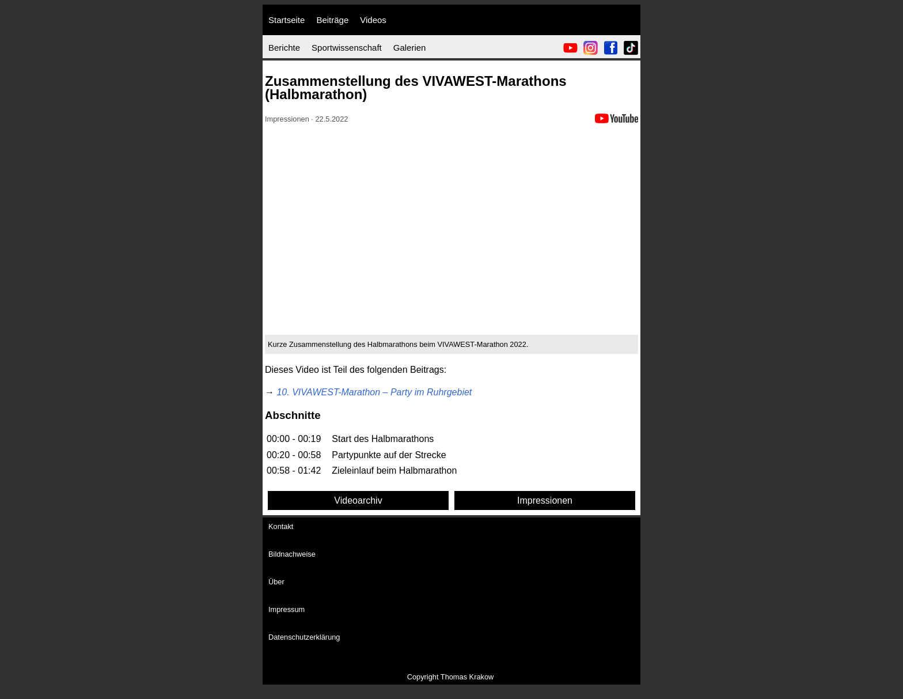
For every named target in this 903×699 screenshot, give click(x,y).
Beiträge (332, 20)
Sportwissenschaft (347, 47)
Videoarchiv (358, 500)
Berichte (284, 47)
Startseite (286, 20)
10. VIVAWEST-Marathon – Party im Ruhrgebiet (374, 392)
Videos (373, 20)
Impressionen (544, 500)
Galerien (409, 47)
